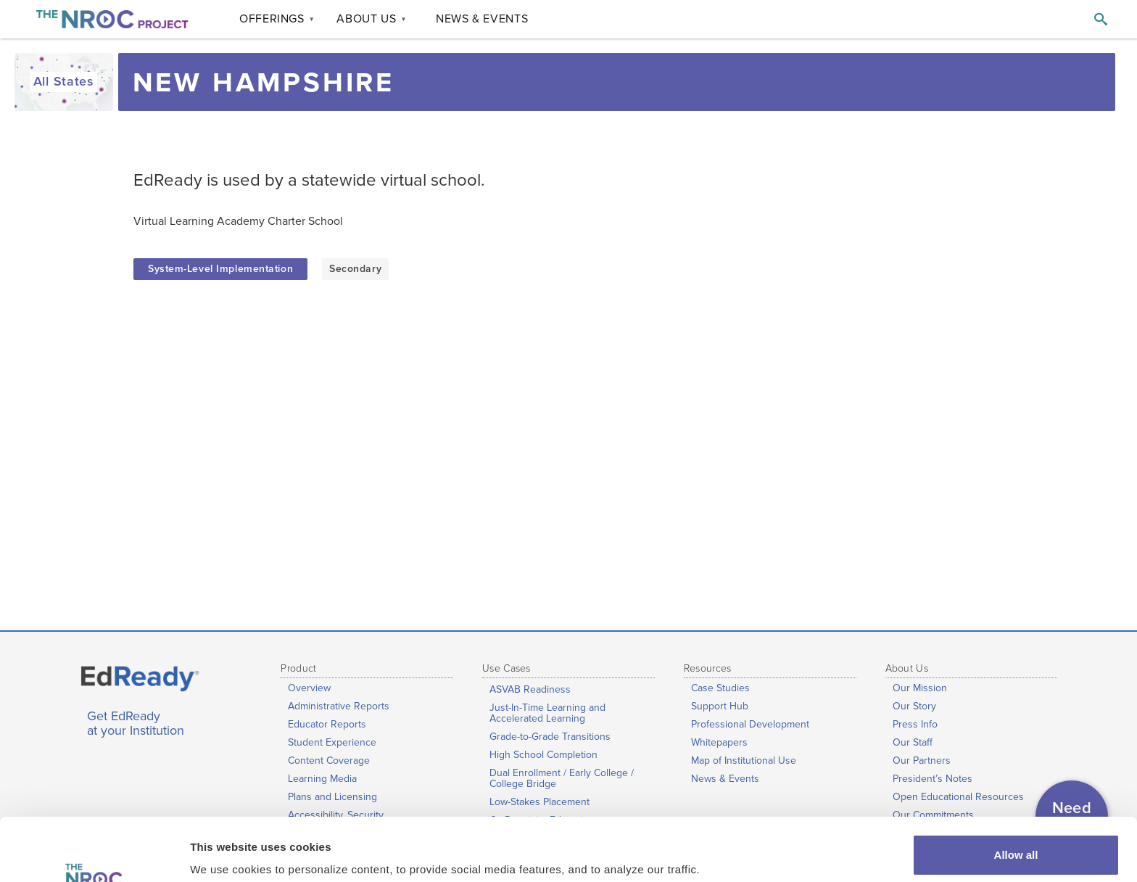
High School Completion (543, 755)
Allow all (1016, 796)
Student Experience (332, 742)
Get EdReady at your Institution (135, 723)
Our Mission (920, 688)
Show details (223, 850)
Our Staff (913, 742)
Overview (309, 688)
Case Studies (720, 688)
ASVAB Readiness (530, 689)
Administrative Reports (338, 706)
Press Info (915, 724)
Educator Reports (327, 724)
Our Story (914, 706)
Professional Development (750, 724)
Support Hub (719, 706)
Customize (1016, 843)
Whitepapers (719, 742)
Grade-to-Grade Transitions (550, 736)
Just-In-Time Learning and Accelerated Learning (547, 713)
